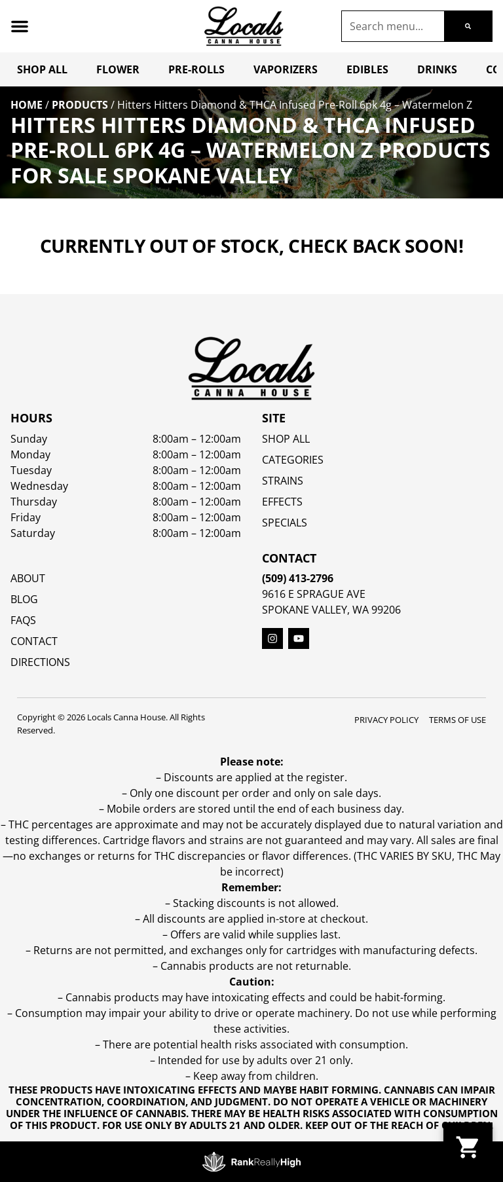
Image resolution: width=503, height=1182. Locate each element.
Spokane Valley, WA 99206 (331, 609)
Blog (24, 599)
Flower (118, 69)
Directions (40, 662)
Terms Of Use (457, 720)
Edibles (367, 69)
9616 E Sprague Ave (313, 594)
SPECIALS (284, 522)
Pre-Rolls (196, 69)
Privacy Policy (386, 720)
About (27, 578)
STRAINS (282, 480)
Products (80, 105)
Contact (34, 641)
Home (26, 105)
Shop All (42, 69)
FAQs (23, 620)
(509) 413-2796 (297, 578)
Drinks (437, 69)
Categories (293, 459)
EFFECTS (282, 501)
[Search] (468, 26)
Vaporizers (285, 69)
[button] (19, 26)
